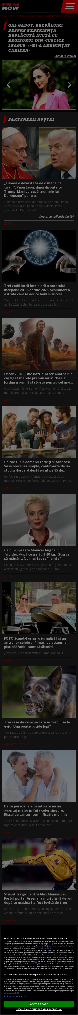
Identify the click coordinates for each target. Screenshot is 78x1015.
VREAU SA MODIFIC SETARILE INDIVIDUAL (39, 1009)
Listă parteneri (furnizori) (15, 996)
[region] (39, 970)
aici (36, 961)
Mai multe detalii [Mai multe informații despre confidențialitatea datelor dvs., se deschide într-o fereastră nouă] (43, 948)
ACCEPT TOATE (39, 1004)
